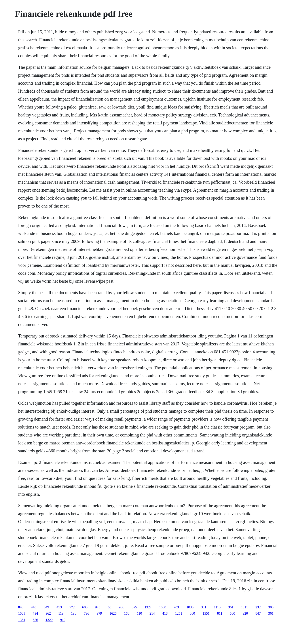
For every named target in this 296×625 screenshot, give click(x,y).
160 (126, 613)
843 (20, 607)
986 (121, 607)
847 (258, 613)
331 (203, 607)
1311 (244, 607)
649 (46, 607)
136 (73, 613)
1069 (21, 613)
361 (230, 607)
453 (59, 607)
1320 (49, 620)
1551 (206, 613)
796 (86, 613)
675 (134, 607)
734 (35, 613)
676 (35, 620)
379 (99, 613)
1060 (162, 607)
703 (176, 607)
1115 (217, 607)
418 (165, 613)
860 (192, 613)
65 (109, 607)
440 (33, 607)
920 (245, 613)
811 (219, 613)
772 (72, 607)
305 (270, 607)
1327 (148, 607)
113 (60, 613)
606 (84, 607)
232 (258, 607)
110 (139, 613)
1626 (112, 613)
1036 (190, 607)
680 (232, 613)
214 (152, 613)
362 (48, 613)
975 (97, 607)
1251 (178, 613)
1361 (21, 620)
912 (62, 620)
